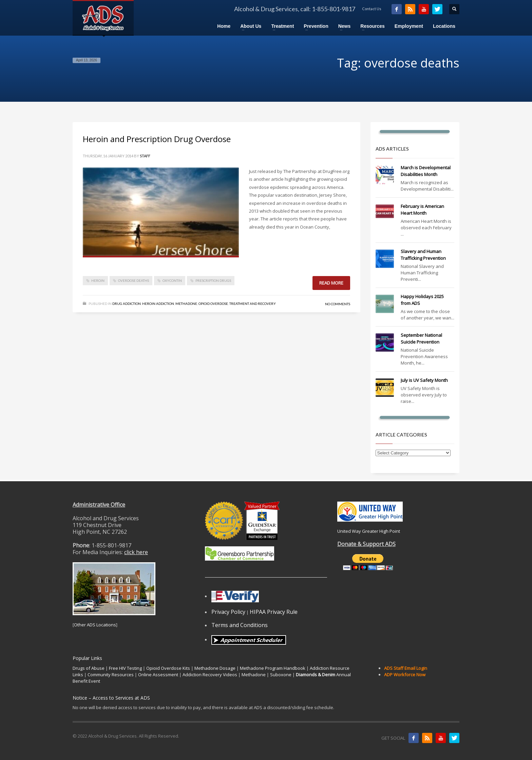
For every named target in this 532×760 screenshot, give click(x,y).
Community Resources (111, 674)
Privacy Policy (228, 612)
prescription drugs (213, 280)
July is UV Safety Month (424, 380)
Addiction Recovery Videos (210, 674)
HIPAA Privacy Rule (274, 612)
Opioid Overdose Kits (168, 668)
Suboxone (280, 674)
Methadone (186, 303)
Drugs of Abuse (88, 668)
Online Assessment (158, 674)
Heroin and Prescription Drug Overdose (157, 138)
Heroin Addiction (158, 303)
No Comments (337, 304)
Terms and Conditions (239, 625)
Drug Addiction (126, 303)
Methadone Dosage (214, 668)
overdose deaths (133, 280)
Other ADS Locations (95, 625)
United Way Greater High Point (368, 531)
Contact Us (371, 8)
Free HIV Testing (125, 668)
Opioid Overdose (213, 303)
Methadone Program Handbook (272, 668)
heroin (97, 280)
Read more (331, 283)
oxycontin (172, 280)
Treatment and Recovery (252, 303)
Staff (145, 156)
